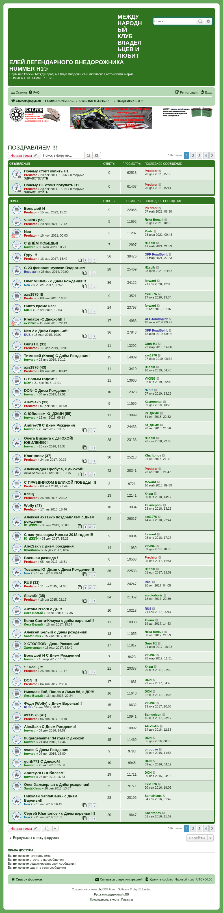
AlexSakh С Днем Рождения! (50, 726)
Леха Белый (154, 219)
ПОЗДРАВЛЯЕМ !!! (32, 147)
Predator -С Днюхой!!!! (44, 319)
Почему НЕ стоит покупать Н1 (51, 185)
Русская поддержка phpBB (111, 894)
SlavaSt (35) (34, 596)
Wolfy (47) (33, 505)
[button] (212, 155)
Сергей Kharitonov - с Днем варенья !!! (59, 813)
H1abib (150, 243)
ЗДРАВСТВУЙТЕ (36, 178)
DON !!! (30, 680)
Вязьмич (31, 271)
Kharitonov (153, 455)
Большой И (34, 208)
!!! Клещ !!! (33, 667)
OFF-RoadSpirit (156, 254)
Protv (149, 231)
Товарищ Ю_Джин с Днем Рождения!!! (59, 569)
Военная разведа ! (41, 558)
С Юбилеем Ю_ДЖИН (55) (48, 414)
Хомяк (149, 620)
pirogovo (151, 749)
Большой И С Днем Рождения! (52, 655)
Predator (30, 175)
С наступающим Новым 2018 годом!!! (58, 535)
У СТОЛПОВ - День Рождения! (51, 644)
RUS (27, 334)
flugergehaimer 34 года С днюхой (54, 738)
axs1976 (151, 294)
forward (29, 247)
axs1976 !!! (33, 294)
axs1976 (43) (35, 367)
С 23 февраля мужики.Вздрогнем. (55, 268)
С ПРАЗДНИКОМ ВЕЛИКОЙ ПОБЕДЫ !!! (60, 482)
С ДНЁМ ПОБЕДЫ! (41, 243)
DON (148, 679)
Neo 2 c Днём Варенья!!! (46, 331)
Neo (27, 232)
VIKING (150, 378)
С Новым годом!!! (40, 379)
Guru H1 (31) (35, 344)
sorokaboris (154, 595)
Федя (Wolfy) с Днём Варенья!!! (53, 703)
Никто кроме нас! (40, 306)
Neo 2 (28, 285)
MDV (27, 382)
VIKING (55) (34, 220)
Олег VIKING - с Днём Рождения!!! (55, 281)
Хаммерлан (153, 401)
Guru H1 (151, 343)
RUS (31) (32, 582)
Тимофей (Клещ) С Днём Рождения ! (57, 356)
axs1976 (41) (35, 715)
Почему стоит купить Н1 (46, 171)
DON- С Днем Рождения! (46, 390)
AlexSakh (152, 726)
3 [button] (199, 155)
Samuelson (153, 714)
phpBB (102, 889)
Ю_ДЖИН (152, 413)
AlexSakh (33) (36, 402)
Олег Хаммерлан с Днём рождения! (56, 784)
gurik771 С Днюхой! (42, 761)
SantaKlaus (32, 636)
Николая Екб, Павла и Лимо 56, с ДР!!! (59, 692)
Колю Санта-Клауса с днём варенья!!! (59, 620)
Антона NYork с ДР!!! (43, 609)
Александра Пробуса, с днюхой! (53, 469)
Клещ (28, 309)
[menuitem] (34, 92)
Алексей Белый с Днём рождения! (55, 632)
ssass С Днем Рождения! (47, 750)
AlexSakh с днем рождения (49, 546)
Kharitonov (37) (37, 456)
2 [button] (193, 155)
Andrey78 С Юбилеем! (44, 773)
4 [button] (206, 155)
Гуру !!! (30, 255)
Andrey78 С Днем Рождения (49, 425)
